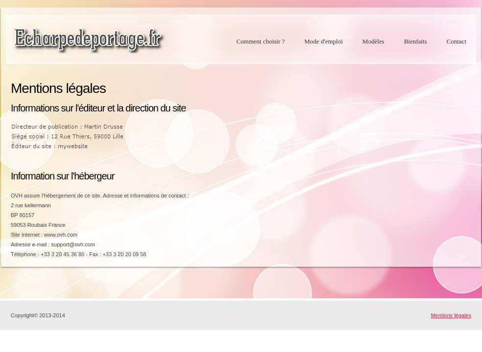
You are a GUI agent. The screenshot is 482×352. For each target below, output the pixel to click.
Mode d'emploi (323, 41)
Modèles (373, 41)
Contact (456, 41)
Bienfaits (415, 41)
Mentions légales (451, 315)
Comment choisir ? (260, 41)
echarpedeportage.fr (89, 40)
